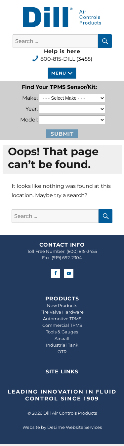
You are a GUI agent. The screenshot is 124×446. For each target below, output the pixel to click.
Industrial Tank (62, 345)
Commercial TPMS (62, 325)
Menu (58, 73)
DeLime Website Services (74, 427)
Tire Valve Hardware (62, 312)
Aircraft (62, 338)
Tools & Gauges (62, 331)
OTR (62, 351)
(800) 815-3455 (81, 251)
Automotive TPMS (62, 318)
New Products (62, 305)
